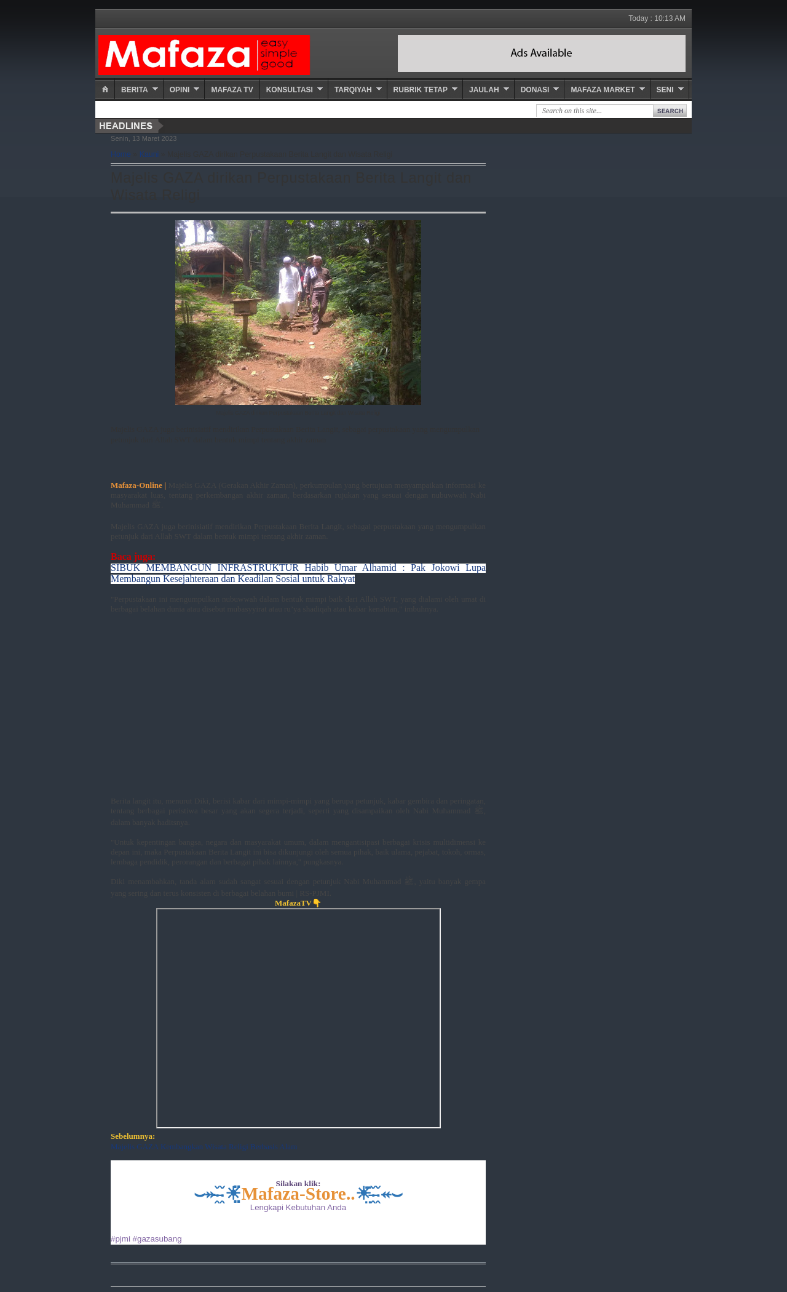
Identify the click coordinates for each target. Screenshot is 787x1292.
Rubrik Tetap (421, 90)
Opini (180, 90)
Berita (134, 90)
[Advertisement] (298, 710)
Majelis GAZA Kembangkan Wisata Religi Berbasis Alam (204, 1146)
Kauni (149, 154)
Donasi (535, 90)
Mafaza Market (603, 90)
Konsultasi (289, 90)
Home (121, 154)
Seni (665, 90)
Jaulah (484, 90)
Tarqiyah (353, 90)
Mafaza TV (232, 90)
